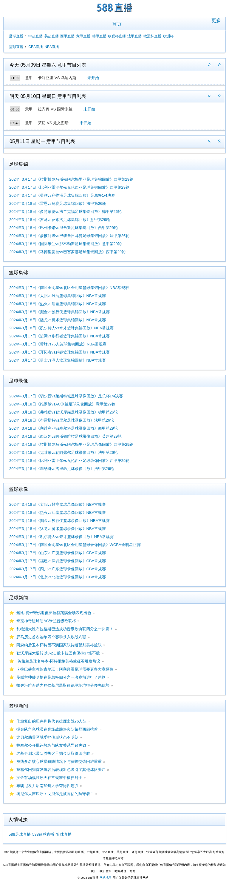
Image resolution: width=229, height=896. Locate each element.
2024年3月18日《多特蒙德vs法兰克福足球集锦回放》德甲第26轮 (65, 211)
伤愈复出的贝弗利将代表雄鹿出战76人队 (51, 721)
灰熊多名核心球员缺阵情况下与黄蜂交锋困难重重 (59, 761)
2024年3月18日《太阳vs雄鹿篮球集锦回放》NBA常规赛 (57, 295)
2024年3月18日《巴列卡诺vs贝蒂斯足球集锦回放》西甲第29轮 (63, 227)
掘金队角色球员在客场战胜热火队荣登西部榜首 (57, 729)
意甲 (29, 78)
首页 (117, 24)
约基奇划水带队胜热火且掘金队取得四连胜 (53, 753)
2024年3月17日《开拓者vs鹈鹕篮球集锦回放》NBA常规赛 (59, 352)
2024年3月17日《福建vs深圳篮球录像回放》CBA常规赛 (57, 561)
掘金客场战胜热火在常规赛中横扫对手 (49, 777)
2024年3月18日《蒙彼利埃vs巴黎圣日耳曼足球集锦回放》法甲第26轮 (69, 235)
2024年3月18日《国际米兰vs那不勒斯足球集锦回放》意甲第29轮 (65, 244)
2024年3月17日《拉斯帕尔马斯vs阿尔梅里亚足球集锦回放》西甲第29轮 (71, 179)
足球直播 (16, 36)
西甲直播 (67, 36)
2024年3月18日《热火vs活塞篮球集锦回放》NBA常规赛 (57, 304)
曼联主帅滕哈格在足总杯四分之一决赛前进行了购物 (61, 677)
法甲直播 (134, 36)
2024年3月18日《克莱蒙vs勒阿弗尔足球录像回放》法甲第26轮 (63, 452)
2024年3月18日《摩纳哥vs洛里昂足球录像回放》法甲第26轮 (61, 468)
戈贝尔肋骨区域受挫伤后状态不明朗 (47, 737)
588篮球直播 (43, 834)
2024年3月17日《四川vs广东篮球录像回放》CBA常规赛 (57, 569)
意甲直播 (83, 36)
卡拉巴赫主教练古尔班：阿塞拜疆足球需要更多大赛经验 (64, 669)
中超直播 (35, 36)
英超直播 (51, 36)
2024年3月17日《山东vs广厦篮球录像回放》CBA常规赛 (57, 553)
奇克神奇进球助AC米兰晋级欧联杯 (46, 621)
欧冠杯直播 (152, 36)
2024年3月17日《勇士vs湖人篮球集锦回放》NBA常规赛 (57, 360)
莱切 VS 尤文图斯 (53, 123)
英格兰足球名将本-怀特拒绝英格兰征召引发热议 (58, 661)
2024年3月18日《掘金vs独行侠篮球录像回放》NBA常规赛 (59, 520)
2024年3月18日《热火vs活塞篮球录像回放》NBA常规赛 (57, 512)
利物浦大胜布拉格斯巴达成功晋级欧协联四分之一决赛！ (64, 629)
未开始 (93, 78)
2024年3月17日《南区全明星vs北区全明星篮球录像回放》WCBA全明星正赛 (75, 544)
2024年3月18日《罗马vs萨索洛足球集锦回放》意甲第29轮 (59, 219)
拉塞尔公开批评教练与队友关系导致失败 (51, 745)
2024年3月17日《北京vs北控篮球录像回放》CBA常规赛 (57, 577)
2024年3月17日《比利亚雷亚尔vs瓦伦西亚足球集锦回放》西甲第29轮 (69, 187)
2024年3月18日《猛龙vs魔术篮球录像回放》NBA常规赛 (57, 528)
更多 (216, 20)
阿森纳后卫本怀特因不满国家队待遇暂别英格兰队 (59, 645)
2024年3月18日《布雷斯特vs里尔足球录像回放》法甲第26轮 (61, 420)
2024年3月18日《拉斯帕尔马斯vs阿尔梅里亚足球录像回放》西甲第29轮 (71, 444)
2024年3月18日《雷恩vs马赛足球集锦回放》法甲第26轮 (57, 203)
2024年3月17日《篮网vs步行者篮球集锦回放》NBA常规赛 (59, 336)
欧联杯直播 (117, 36)
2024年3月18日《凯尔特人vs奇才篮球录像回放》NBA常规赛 (61, 536)
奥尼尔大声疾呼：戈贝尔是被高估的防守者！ (55, 794)
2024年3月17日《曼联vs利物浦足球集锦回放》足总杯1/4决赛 (62, 195)
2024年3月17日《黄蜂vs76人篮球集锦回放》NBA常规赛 (57, 344)
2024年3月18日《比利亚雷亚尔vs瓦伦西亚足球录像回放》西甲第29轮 (69, 460)
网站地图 (106, 877)
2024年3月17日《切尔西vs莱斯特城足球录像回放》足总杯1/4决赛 (66, 396)
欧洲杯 (168, 36)
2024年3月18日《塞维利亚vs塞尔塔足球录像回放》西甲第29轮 (63, 428)
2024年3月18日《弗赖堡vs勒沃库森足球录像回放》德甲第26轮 (63, 412)
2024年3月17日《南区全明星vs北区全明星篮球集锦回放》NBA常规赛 (69, 287)
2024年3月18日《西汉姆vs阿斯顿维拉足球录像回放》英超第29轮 (65, 436)
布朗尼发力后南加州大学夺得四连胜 (47, 785)
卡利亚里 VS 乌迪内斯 (57, 78)
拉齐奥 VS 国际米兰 (55, 109)
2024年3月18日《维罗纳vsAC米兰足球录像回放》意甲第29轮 (62, 404)
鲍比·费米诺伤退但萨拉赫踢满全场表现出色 (53, 613)
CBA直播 (35, 47)
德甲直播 (99, 36)
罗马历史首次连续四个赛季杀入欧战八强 (51, 637)
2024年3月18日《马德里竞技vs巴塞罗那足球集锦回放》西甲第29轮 (67, 252)
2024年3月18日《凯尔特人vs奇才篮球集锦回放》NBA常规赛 (61, 328)
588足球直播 (20, 834)
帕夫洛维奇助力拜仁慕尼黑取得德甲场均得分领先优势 (62, 685)
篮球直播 (16, 47)
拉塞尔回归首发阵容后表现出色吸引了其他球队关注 (61, 769)
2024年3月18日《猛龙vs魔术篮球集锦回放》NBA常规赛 (57, 320)
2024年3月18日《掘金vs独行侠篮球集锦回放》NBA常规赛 (59, 312)
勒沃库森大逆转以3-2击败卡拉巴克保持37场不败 (58, 653)
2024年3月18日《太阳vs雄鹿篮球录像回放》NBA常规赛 (57, 504)
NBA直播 (51, 47)
